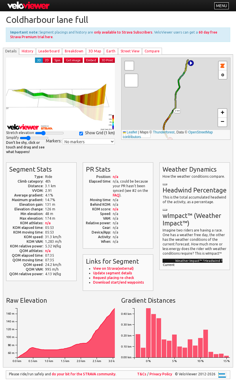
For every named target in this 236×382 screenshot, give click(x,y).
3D (39, 60)
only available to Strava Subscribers (123, 32)
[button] (191, 63)
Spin (57, 60)
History (27, 51)
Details (10, 51)
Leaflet (130, 132)
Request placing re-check (113, 278)
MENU (221, 5)
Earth (110, 51)
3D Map (95, 51)
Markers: (54, 141)
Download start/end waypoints (118, 282)
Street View (130, 51)
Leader (49, 51)
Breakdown (74, 51)
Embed (91, 60)
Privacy (161, 374)
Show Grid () (97, 133)
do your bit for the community (83, 374)
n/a (48, 223)
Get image (73, 60)
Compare (152, 51)
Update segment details (112, 273)
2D (47, 60)
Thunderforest (164, 132)
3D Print (107, 60)
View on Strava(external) (113, 268)
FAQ (116, 195)
